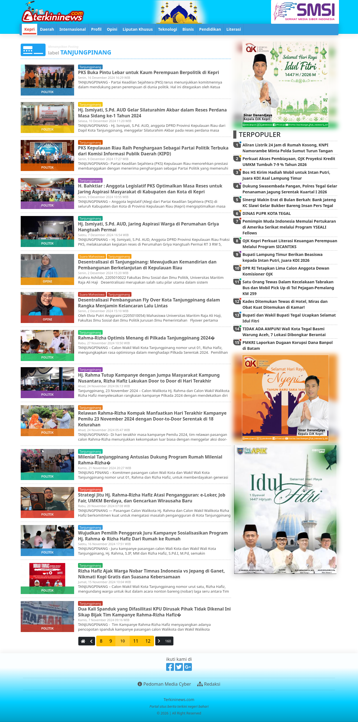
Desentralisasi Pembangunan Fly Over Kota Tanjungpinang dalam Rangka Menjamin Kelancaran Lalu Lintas (151, 302)
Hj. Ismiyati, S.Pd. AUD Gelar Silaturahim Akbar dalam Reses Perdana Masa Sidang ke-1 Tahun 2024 (154, 112)
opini (47, 281)
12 (147, 641)
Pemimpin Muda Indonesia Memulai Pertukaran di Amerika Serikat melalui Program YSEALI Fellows (289, 227)
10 (122, 640)
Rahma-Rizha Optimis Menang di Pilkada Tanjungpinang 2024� (148, 337)
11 (135, 641)
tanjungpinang (90, 67)
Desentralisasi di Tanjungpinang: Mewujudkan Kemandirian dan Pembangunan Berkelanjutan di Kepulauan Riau (149, 264)
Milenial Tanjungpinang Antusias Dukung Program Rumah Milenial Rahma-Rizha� (152, 459)
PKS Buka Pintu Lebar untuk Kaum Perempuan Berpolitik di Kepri (150, 72)
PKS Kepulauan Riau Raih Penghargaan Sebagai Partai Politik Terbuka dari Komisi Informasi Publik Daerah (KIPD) (145, 150)
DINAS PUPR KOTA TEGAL (266, 213)
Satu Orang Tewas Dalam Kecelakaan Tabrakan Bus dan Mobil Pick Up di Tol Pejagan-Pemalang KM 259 (288, 287)
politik (47, 92)
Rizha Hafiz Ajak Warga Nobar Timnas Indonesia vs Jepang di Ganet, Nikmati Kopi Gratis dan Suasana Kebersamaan (153, 573)
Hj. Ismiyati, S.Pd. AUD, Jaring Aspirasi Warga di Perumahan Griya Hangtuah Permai (150, 226)
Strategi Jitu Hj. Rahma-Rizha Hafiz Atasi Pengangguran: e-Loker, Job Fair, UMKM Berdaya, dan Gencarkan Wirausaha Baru (153, 497)
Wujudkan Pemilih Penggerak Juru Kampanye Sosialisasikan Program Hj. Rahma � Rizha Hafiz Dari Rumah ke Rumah (144, 535)
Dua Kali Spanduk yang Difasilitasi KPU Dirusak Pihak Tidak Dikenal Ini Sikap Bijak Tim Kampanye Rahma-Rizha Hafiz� (153, 611)
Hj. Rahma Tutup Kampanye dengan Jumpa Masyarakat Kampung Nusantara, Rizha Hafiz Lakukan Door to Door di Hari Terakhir (150, 378)
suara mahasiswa (92, 256)
